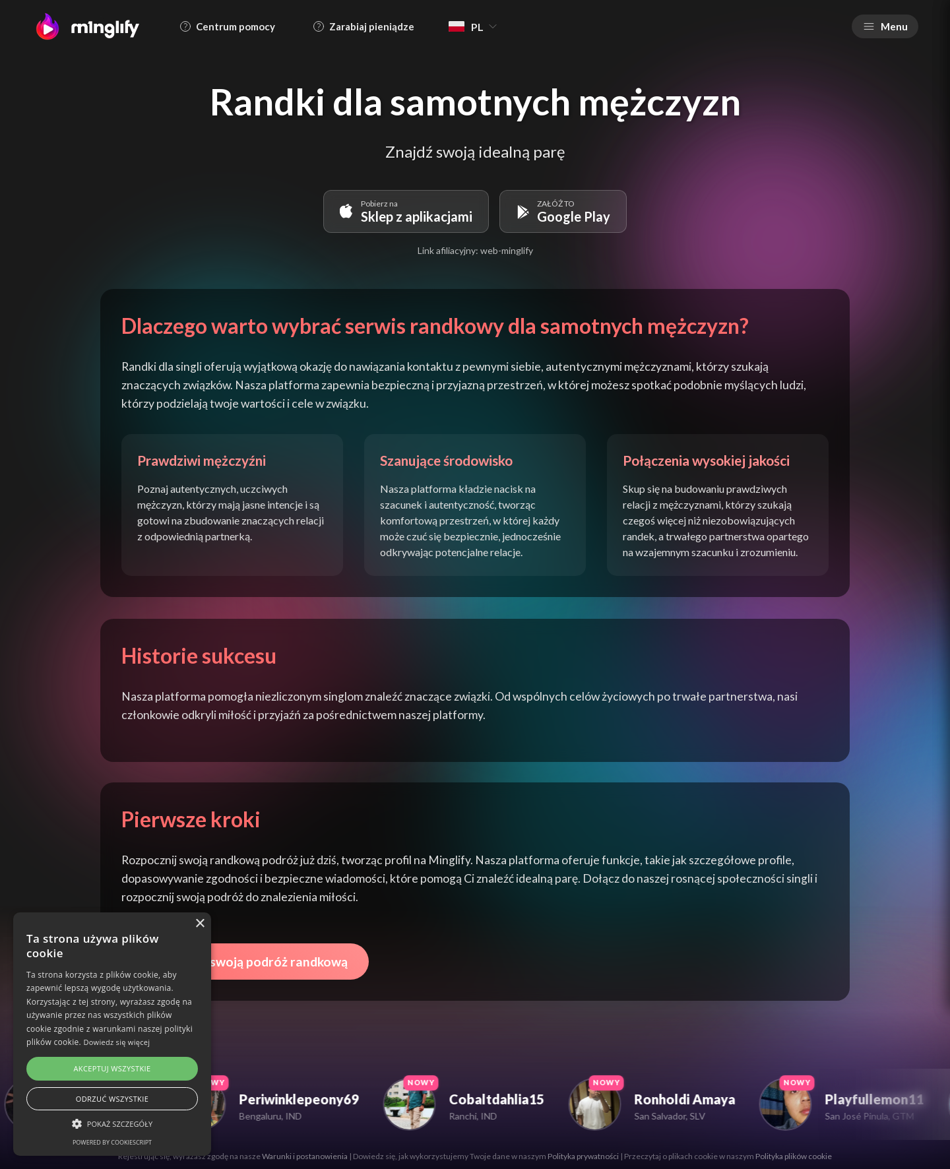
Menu (885, 26)
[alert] (112, 1034)
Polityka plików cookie (793, 1156)
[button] (112, 1123)
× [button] (200, 924)
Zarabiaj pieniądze (363, 26)
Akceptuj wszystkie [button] (111, 1068)
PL (473, 26)
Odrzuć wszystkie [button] (112, 1099)
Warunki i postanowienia (305, 1156)
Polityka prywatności (583, 1156)
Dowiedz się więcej (116, 1042)
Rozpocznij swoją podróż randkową (245, 961)
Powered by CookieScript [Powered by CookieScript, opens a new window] (112, 1142)
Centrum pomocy (227, 26)
